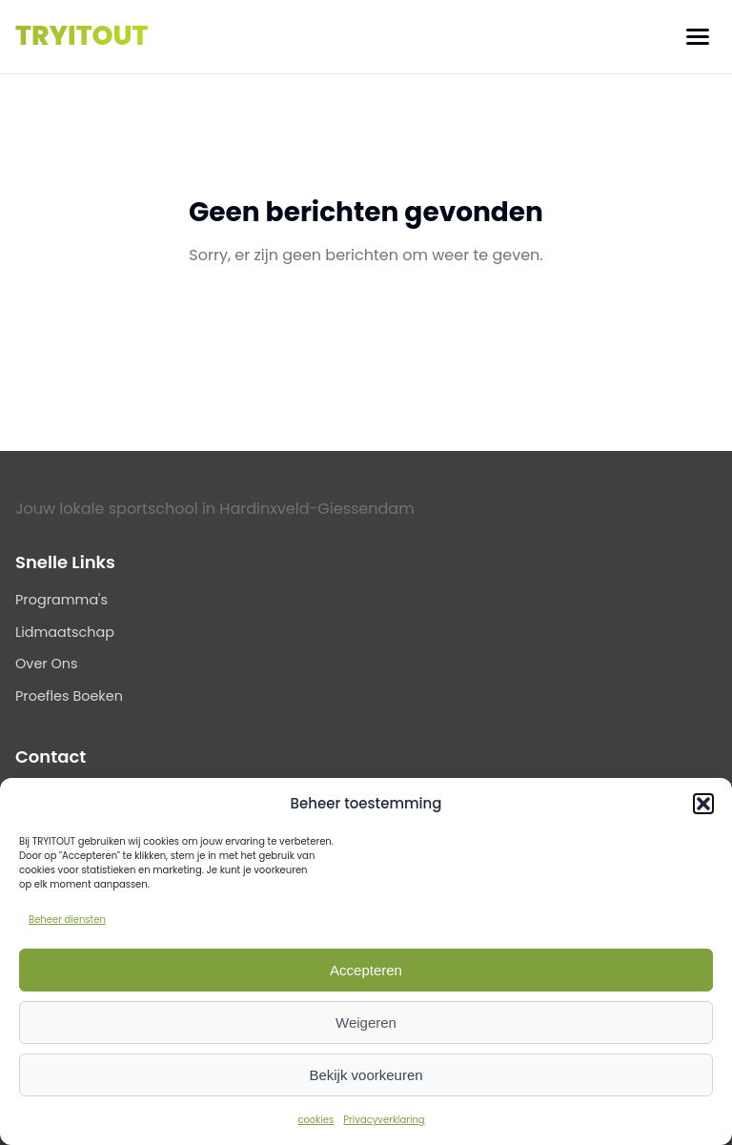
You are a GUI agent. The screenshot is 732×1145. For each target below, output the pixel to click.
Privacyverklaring (383, 1120)
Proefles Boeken (69, 695)
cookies (315, 1120)
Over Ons (46, 663)
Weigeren (366, 1022)
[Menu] (698, 36)
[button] (703, 803)
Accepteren (366, 970)
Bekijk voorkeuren (365, 1075)
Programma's (61, 599)
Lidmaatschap (64, 632)
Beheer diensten (67, 919)
